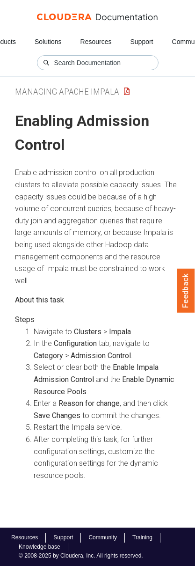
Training (142, 537)
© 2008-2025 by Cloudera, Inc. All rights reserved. (81, 555)
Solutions (48, 41)
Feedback (185, 290)
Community (102, 537)
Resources (96, 41)
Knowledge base (39, 547)
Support (141, 41)
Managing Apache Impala (67, 91)
